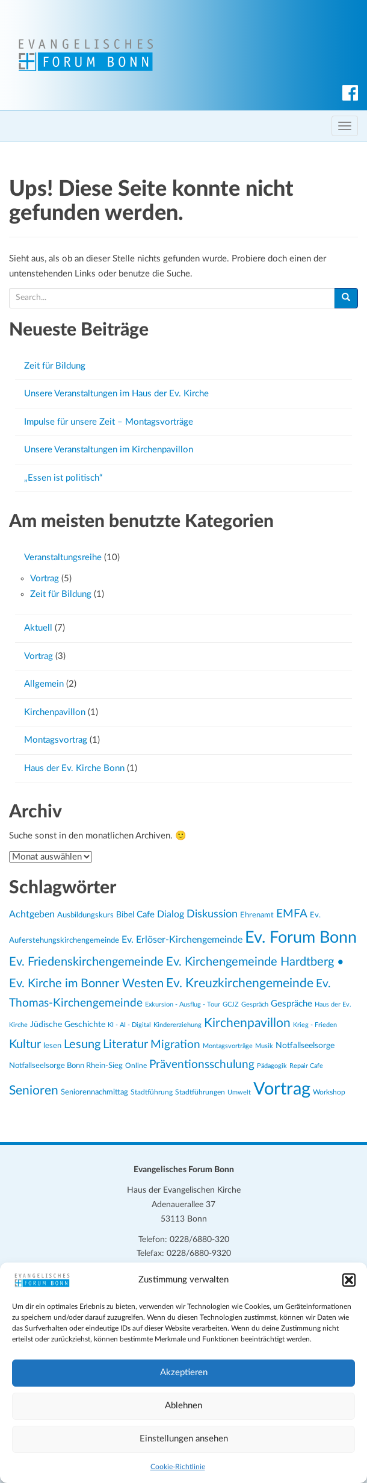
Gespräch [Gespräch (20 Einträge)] (254, 1004)
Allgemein (44, 683)
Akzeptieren (184, 1372)
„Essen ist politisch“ (63, 477)
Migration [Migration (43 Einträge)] (175, 1045)
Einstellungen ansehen (184, 1438)
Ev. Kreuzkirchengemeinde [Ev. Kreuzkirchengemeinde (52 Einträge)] (239, 983)
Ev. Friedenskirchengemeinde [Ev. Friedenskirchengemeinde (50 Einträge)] (86, 962)
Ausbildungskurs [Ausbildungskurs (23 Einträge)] (85, 915)
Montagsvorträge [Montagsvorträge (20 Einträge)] (228, 1046)
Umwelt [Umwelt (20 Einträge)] (239, 1092)
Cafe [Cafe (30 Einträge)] (146, 914)
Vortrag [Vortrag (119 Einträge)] (281, 1089)
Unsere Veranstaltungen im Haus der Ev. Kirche (116, 393)
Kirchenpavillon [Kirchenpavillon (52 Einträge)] (247, 1023)
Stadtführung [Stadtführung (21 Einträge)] (152, 1092)
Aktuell (38, 627)
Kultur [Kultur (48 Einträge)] (25, 1044)
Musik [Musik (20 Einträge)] (264, 1046)
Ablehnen (183, 1405)
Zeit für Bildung (54, 365)
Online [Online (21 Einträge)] (136, 1066)
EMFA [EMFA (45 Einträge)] (291, 914)
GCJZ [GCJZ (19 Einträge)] (231, 1004)
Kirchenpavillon (54, 712)
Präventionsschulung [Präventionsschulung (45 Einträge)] (201, 1064)
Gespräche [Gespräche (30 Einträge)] (291, 1003)
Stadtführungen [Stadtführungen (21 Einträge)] (200, 1092)
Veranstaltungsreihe (63, 557)
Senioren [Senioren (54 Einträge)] (33, 1090)
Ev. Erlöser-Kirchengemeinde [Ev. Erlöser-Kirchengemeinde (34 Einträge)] (182, 939)
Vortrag (44, 578)
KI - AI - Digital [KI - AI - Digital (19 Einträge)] (129, 1025)
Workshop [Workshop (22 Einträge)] (329, 1092)
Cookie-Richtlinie (177, 1466)
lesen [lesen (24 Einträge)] (52, 1045)
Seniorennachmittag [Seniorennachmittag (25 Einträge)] (94, 1092)
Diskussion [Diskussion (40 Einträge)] (212, 914)
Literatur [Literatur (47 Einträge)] (125, 1044)
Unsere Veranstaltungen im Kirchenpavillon (108, 449)
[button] (349, 1280)
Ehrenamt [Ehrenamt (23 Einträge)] (257, 915)
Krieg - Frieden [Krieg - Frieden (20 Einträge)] (315, 1025)
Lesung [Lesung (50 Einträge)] (82, 1044)
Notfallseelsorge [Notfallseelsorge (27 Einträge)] (305, 1045)
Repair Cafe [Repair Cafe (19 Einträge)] (306, 1066)
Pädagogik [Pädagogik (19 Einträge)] (272, 1066)
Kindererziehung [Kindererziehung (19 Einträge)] (177, 1025)
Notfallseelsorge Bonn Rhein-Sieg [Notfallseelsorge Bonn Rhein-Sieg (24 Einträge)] (66, 1065)
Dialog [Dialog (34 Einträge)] (170, 914)
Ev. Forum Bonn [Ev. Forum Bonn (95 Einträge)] (301, 937)
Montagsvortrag (55, 740)
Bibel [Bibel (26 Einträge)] (125, 915)
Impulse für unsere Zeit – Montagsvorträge (108, 421)
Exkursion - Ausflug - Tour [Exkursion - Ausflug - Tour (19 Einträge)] (182, 1004)
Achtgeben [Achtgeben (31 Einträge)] (32, 914)
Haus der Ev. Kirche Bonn (74, 768)
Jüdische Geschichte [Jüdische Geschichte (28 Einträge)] (67, 1024)
